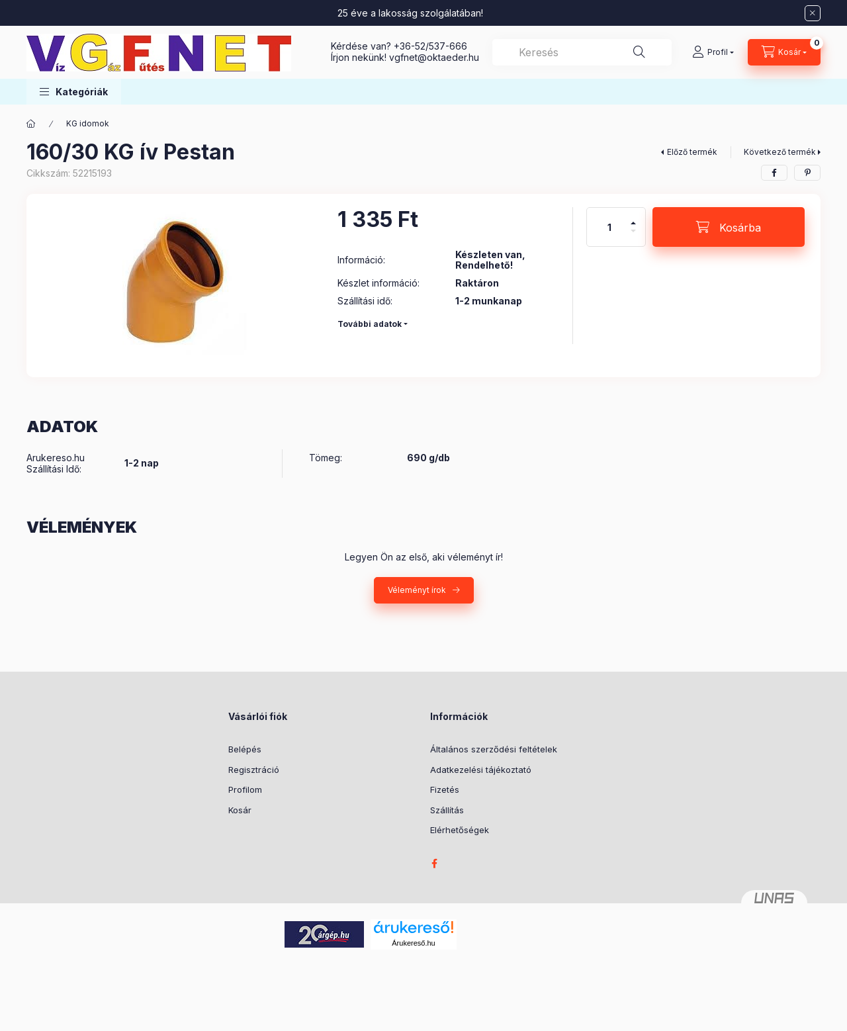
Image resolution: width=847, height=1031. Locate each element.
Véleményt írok (417, 590)
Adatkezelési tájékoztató (480, 769)
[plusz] (633, 217)
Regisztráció (253, 769)
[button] (73, 92)
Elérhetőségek (459, 830)
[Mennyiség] (609, 227)
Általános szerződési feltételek (493, 749)
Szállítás (447, 810)
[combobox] (582, 52)
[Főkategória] (31, 124)
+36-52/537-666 (430, 46)
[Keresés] (639, 52)
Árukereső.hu (413, 943)
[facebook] (774, 173)
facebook (434, 863)
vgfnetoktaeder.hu (434, 57)
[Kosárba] (728, 227)
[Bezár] (813, 13)
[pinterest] (807, 173)
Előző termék (692, 152)
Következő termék (780, 152)
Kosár (239, 810)
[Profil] (713, 52)
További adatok (369, 324)
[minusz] (633, 236)
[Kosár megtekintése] (784, 52)
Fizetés (444, 789)
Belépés (244, 749)
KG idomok (87, 123)
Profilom (245, 789)
